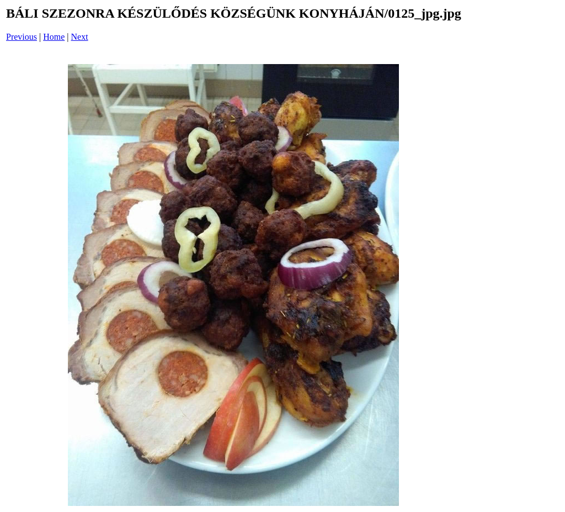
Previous (21, 36)
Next (79, 36)
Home (54, 36)
